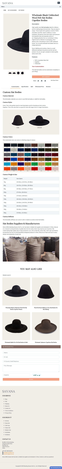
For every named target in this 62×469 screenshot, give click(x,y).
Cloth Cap (7, 425)
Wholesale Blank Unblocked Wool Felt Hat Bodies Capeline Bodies (16, 308)
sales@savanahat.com (9, 452)
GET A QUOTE (46, 76)
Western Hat (8, 430)
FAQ (6, 401)
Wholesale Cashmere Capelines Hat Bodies (46, 342)
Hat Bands (7, 434)
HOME (4, 10)
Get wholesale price (56, 467)
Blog (6, 399)
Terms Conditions (9, 410)
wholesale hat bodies (47, 43)
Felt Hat (7, 420)
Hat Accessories (12, 10)
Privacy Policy (8, 413)
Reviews (48, 86)
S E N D (31, 379)
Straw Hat (7, 423)
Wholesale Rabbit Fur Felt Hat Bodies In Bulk (16, 342)
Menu (31, 6)
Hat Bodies (21, 10)
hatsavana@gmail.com (9, 453)
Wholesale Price (39, 86)
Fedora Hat (7, 427)
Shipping (7, 403)
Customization (15, 86)
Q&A (32, 86)
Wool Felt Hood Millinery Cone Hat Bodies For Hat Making (46, 308)
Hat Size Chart (54, 80)
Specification (24, 86)
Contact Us (7, 408)
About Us (7, 406)
